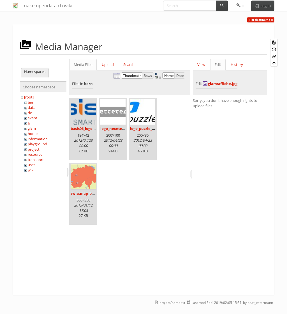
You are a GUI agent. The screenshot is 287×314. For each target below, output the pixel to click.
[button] (240, 5)
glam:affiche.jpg (222, 83)
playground (37, 143)
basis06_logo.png (85, 128)
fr (29, 123)
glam (32, 128)
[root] (29, 97)
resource (35, 154)
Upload (108, 64)
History (237, 64)
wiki (31, 170)
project (34, 149)
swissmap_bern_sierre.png (94, 193)
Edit (218, 64)
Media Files (83, 64)
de (30, 112)
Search (129, 64)
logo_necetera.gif (116, 128)
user (31, 164)
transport (36, 159)
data (31, 107)
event (32, 117)
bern (32, 102)
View (201, 64)
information (38, 138)
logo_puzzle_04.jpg (146, 128)
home (33, 133)
